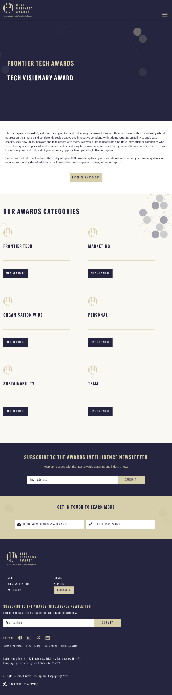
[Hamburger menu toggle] (164, 15)
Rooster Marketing (27, 684)
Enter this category (86, 177)
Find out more (15, 273)
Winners (59, 584)
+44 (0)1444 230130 (105, 524)
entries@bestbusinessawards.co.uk (42, 524)
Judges (58, 578)
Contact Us (64, 590)
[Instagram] (30, 639)
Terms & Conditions (13, 646)
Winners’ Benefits (19, 584)
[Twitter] (39, 639)
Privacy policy (33, 646)
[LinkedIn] (48, 639)
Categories (14, 590)
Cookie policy (50, 646)
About (11, 578)
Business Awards (69, 646)
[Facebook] (21, 639)
